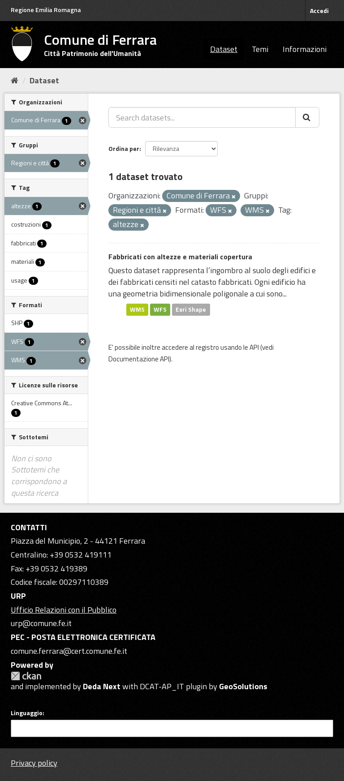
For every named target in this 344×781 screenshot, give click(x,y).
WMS (137, 309)
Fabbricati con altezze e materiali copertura (180, 256)
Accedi (319, 10)
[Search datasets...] (202, 117)
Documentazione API (138, 359)
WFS (160, 309)
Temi (260, 49)
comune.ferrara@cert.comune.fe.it (69, 651)
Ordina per (123, 148)
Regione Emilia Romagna (46, 9)
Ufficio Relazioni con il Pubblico (63, 610)
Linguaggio (27, 712)
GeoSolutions (243, 686)
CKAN (26, 676)
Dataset (223, 49)
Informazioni (305, 49)
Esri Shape (191, 309)
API (254, 347)
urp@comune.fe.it (41, 623)
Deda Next (101, 686)
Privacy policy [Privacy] (34, 763)
